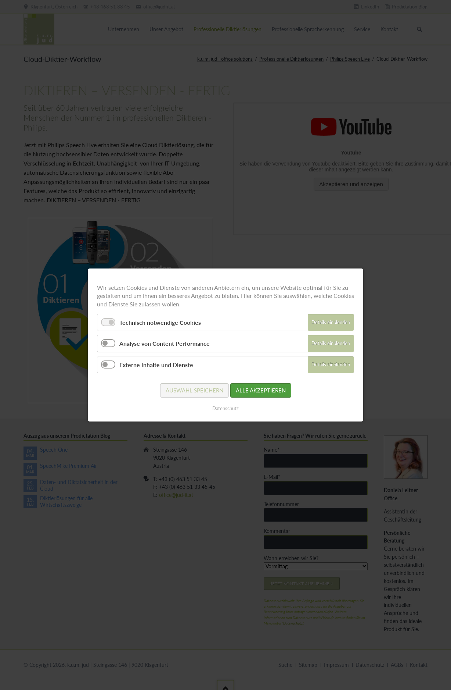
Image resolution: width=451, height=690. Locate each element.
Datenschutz (225, 408)
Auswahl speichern (194, 390)
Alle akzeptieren (261, 390)
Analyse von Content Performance (164, 343)
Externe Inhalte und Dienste (156, 364)
